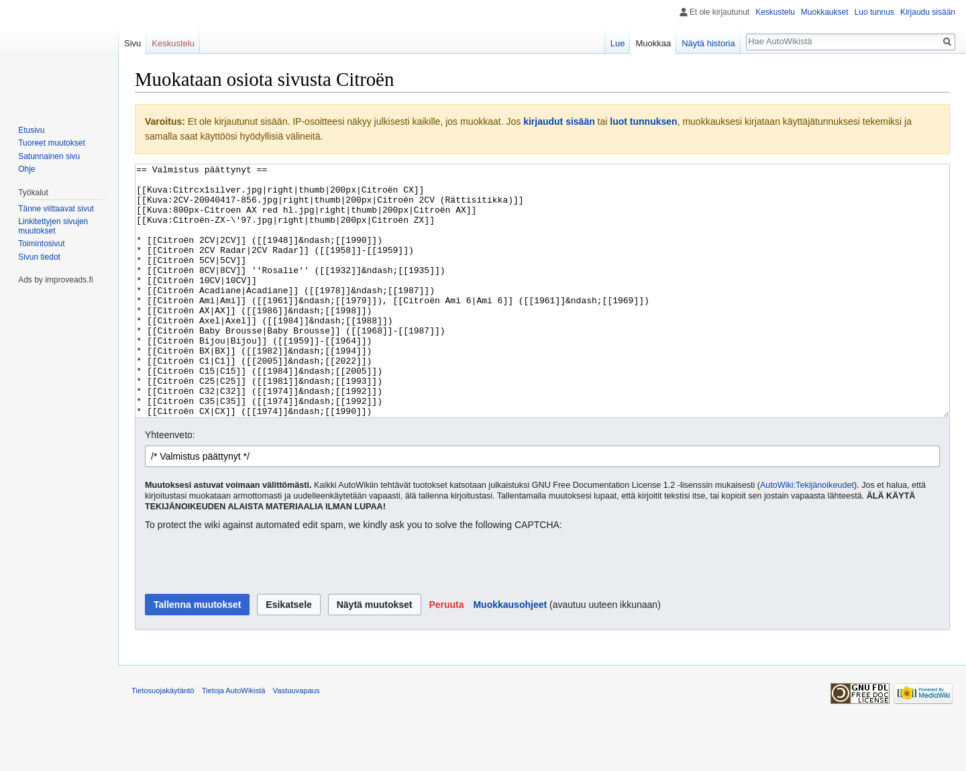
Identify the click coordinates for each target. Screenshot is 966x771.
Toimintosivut (41, 243)
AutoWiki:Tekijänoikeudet (807, 535)
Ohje (26, 169)
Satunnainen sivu (49, 156)
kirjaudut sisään (559, 121)
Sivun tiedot (39, 257)
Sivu (132, 43)
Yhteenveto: (170, 485)
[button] (446, 655)
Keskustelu (775, 12)
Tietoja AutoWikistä (234, 741)
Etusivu (31, 130)
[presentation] (247, 613)
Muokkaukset (825, 12)
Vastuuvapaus (296, 741)
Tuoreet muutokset (51, 143)
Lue (617, 43)
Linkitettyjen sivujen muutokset (53, 226)
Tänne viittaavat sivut (56, 208)
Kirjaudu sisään (927, 12)
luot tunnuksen (643, 121)
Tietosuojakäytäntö (163, 741)
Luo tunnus (874, 12)
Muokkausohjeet (510, 655)
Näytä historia (708, 43)
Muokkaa (653, 43)
